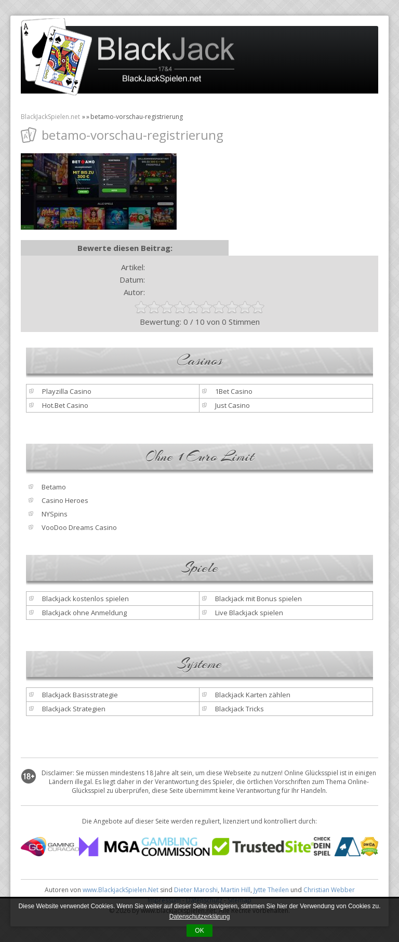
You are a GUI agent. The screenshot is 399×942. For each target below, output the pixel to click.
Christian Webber (329, 889)
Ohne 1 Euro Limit (199, 457)
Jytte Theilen (271, 889)
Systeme (199, 664)
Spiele (199, 568)
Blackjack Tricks (239, 708)
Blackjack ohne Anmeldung (84, 612)
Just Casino (232, 405)
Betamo (54, 487)
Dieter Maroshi (196, 889)
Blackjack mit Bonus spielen (258, 598)
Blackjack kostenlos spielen (85, 598)
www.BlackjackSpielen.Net (120, 889)
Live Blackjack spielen (249, 612)
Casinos (199, 360)
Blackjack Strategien (73, 708)
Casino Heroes (65, 500)
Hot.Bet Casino (65, 405)
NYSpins (55, 514)
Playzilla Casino (66, 391)
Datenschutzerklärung (199, 916)
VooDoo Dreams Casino (79, 527)
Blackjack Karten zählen (252, 694)
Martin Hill (235, 889)
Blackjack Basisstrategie (80, 694)
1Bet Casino (233, 391)
